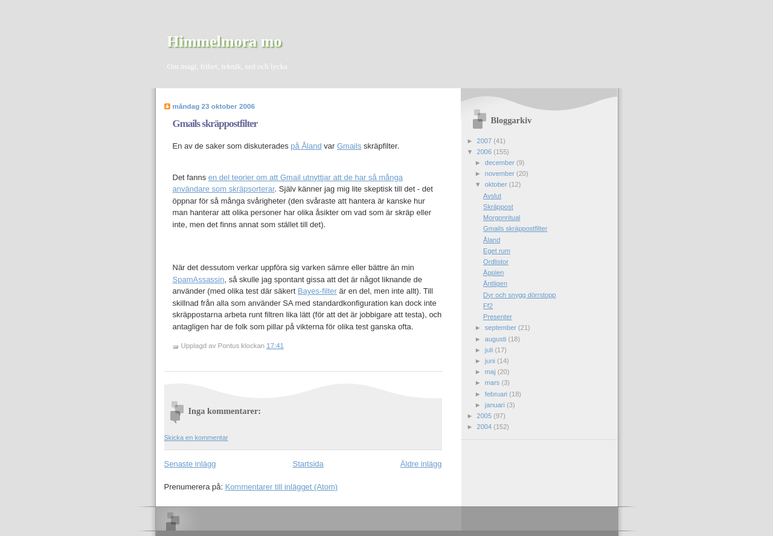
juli (490, 350)
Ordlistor (495, 261)
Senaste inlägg (190, 463)
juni (491, 360)
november (500, 173)
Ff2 (488, 305)
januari (496, 404)
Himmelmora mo (224, 41)
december (500, 162)
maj (491, 371)
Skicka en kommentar (196, 437)
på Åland (305, 145)
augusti (496, 339)
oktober (497, 184)
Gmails (349, 145)
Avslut (492, 195)
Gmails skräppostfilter (215, 123)
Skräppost (498, 206)
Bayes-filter (317, 290)
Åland (491, 240)
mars (493, 382)
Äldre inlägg (421, 463)
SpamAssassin (199, 279)
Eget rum (496, 250)
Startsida (308, 463)
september (501, 327)
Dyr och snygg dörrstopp (519, 295)
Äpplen (493, 272)
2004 (485, 426)
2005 (485, 415)
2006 (485, 151)
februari (497, 394)
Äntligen (495, 283)
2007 (485, 140)
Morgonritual (501, 217)
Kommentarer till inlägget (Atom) (281, 486)
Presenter (497, 316)
